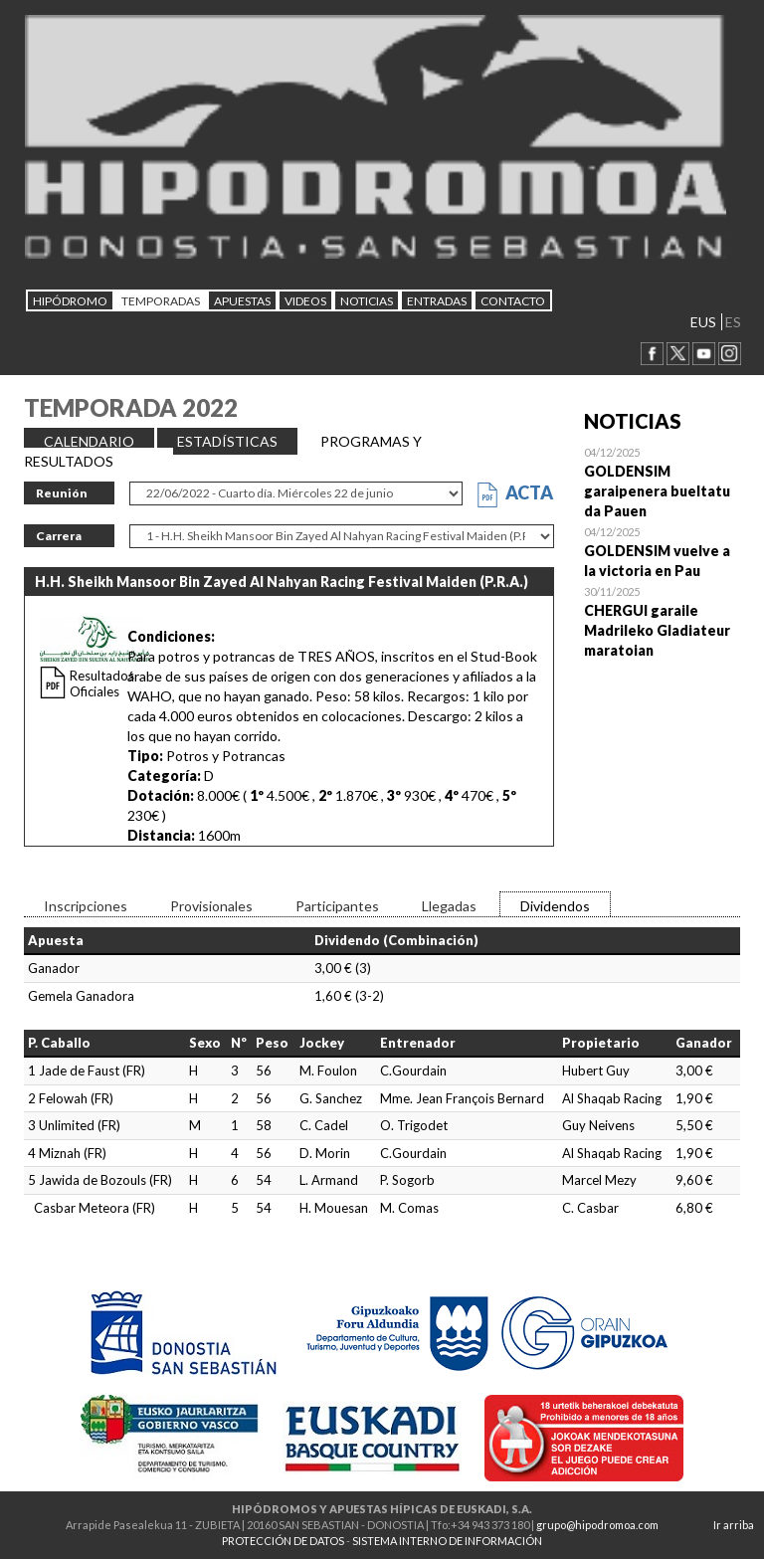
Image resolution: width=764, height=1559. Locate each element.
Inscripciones (85, 905)
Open (662, 481)
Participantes (337, 905)
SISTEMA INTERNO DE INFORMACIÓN (447, 1540)
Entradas (437, 300)
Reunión (62, 493)
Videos (305, 300)
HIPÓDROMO (70, 300)
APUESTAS (242, 300)
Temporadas (160, 300)
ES (733, 321)
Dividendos (555, 905)
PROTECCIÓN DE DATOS (283, 1540)
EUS (703, 321)
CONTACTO (512, 300)
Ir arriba (733, 1524)
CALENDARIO (89, 441)
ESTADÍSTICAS (227, 441)
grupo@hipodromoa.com (597, 1524)
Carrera (59, 535)
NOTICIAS (366, 300)
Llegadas (449, 905)
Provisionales (211, 905)
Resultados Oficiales (102, 683)
